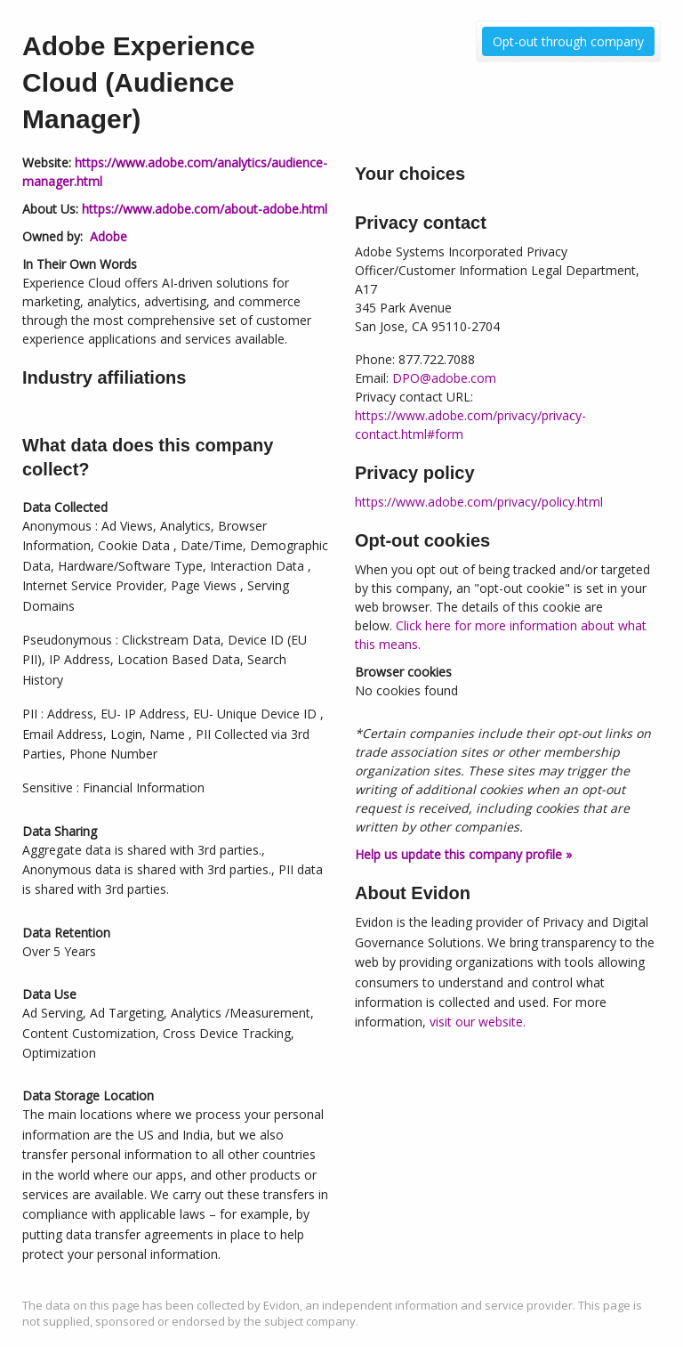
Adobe (108, 236)
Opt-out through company (568, 41)
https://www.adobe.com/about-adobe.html (204, 208)
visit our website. (478, 1021)
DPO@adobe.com (444, 377)
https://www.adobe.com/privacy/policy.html (479, 501)
